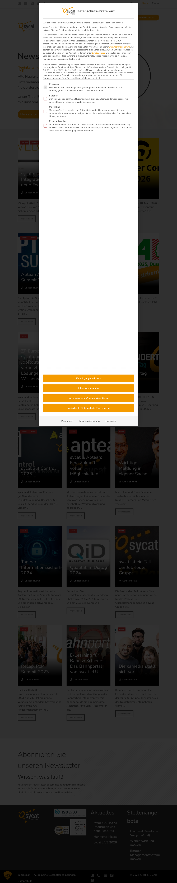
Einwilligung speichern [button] (88, 378)
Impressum (110, 421)
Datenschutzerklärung (119, 46)
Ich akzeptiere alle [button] (88, 388)
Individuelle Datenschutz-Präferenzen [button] (89, 408)
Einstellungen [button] (98, 53)
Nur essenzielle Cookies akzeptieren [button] (88, 398)
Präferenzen (67, 421)
